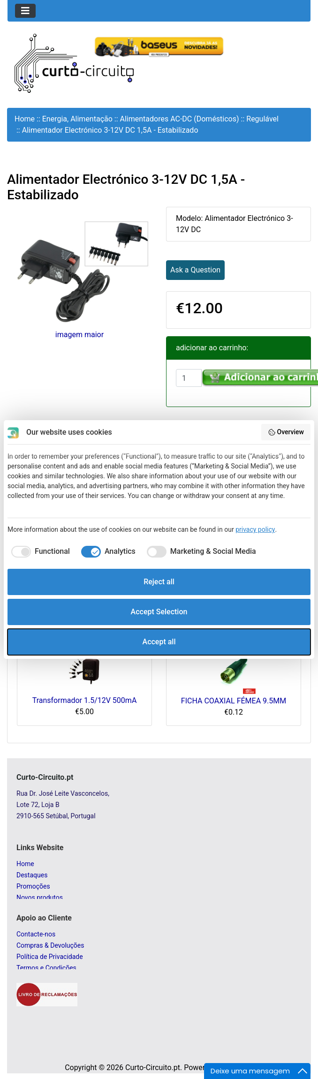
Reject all (159, 581)
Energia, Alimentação (77, 118)
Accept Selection (159, 611)
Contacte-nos (35, 934)
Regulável (262, 118)
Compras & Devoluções (50, 945)
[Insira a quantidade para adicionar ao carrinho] (189, 378)
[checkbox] (39, 551)
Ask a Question (195, 269)
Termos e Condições (46, 968)
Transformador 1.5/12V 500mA (84, 700)
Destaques (31, 875)
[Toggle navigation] (25, 11)
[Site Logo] (74, 62)
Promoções (33, 886)
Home (25, 118)
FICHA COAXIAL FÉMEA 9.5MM (233, 700)
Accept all (159, 641)
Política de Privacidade (49, 956)
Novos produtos (39, 897)
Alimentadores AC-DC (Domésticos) (179, 118)
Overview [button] (286, 432)
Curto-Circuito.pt (152, 1067)
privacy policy (255, 529)
